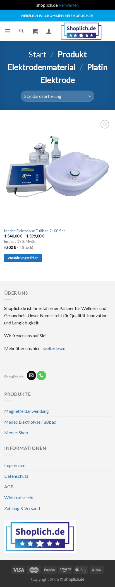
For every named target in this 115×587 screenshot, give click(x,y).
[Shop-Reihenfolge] (57, 96)
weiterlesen (54, 348)
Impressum (14, 465)
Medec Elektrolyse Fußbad (30, 422)
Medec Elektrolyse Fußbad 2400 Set (34, 231)
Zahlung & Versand (22, 508)
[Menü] (7, 31)
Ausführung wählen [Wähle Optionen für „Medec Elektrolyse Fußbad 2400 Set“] (23, 257)
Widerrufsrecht (19, 497)
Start (37, 54)
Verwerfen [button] (69, 5)
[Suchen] (21, 31)
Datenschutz (16, 476)
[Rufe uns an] (41, 375)
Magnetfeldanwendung (26, 411)
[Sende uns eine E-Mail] (31, 375)
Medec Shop (16, 432)
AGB (9, 486)
